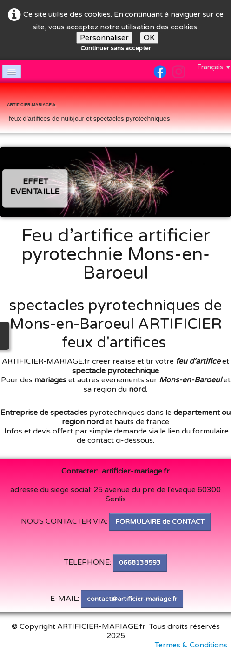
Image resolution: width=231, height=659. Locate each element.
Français (214, 67)
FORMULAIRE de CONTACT (160, 522)
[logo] (88, 109)
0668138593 (140, 562)
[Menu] (11, 71)
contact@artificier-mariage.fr (132, 599)
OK (149, 37)
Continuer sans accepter (115, 48)
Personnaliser (104, 37)
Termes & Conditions (191, 645)
